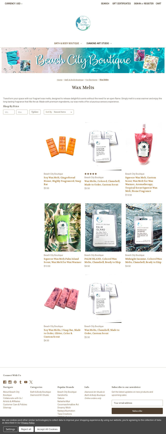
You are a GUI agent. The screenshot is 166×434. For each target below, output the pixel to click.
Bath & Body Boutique (68, 43)
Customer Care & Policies (15, 404)
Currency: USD (13, 3)
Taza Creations (64, 414)
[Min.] (9, 112)
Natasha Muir (63, 401)
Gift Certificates (121, 3)
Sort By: (49, 112)
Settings (10, 429)
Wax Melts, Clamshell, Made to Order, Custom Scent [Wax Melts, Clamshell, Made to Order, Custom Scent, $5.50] (102, 332)
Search (105, 3)
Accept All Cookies (47, 429)
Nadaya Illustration (66, 411)
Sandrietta (62, 395)
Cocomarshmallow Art (68, 404)
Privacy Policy (27, 422)
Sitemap (7, 407)
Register (149, 3)
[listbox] (63, 112)
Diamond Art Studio (99, 43)
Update (35, 112)
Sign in (137, 3)
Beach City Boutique (67, 392)
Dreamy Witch (64, 407)
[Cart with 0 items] (158, 3)
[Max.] (22, 112)
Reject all (26, 429)
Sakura (60, 398)
